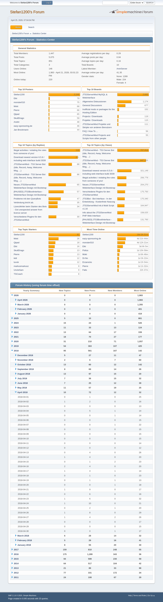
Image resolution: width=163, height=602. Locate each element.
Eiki (15, 98)
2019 (16, 346)
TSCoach (18, 274)
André (16, 122)
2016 (16, 554)
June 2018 (23, 383)
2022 (16, 332)
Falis (84, 270)
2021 (16, 337)
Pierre (16, 110)
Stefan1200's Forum (27, 12)
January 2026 (24, 313)
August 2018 (23, 374)
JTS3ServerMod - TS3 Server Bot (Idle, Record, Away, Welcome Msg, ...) (29, 167)
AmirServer (122, 68)
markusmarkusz (21, 266)
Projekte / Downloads (92, 120)
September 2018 (26, 369)
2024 (16, 323)
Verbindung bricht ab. (24, 202)
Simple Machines (29, 595)
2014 (16, 563)
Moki (16, 106)
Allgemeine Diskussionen (94, 101)
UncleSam (18, 270)
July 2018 (22, 378)
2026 (16, 295)
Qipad (16, 114)
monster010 (19, 102)
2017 (16, 549)
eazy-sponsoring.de (23, 126)
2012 (16, 573)
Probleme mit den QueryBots (27, 198)
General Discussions (92, 105)
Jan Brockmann (21, 130)
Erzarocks (87, 262)
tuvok (16, 262)
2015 (16, 559)
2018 (16, 350)
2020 (16, 341)
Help (130, 595)
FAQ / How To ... (90, 131)
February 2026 (25, 309)
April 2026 (22, 300)
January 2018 (24, 545)
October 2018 (24, 364)
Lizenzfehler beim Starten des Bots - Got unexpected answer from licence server (30, 209)
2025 (16, 318)
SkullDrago (19, 118)
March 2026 (23, 304)
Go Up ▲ (151, 595)
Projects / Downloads (92, 116)
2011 (16, 577)
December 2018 (25, 355)
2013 (16, 568)
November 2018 (25, 360)
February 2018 (25, 540)
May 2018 (22, 387)
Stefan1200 (19, 94)
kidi (15, 258)
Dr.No (85, 258)
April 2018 (22, 392)
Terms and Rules (139, 595)
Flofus (85, 250)
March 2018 (23, 536)
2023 (16, 327)
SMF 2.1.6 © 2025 (15, 595)
